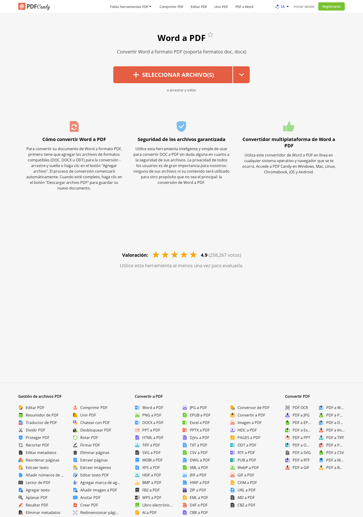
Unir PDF (221, 6)
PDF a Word (244, 6)
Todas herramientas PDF (129, 6)
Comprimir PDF (171, 6)
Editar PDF (199, 6)
